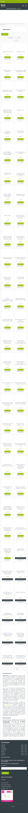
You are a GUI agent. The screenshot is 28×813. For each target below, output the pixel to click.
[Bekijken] (26, 6)
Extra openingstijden (5, 757)
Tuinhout (12, 806)
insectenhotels (8, 704)
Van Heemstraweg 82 (6, 784)
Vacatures (3, 779)
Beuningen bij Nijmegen (6, 786)
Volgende (17, 40)
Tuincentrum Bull (4, 782)
